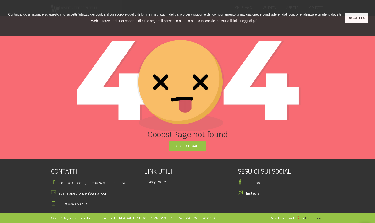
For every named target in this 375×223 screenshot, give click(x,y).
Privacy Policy (155, 182)
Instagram (250, 193)
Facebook (250, 183)
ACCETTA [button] (357, 18)
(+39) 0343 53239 (72, 204)
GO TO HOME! (187, 146)
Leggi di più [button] (248, 21)
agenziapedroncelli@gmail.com (83, 193)
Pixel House (314, 218)
